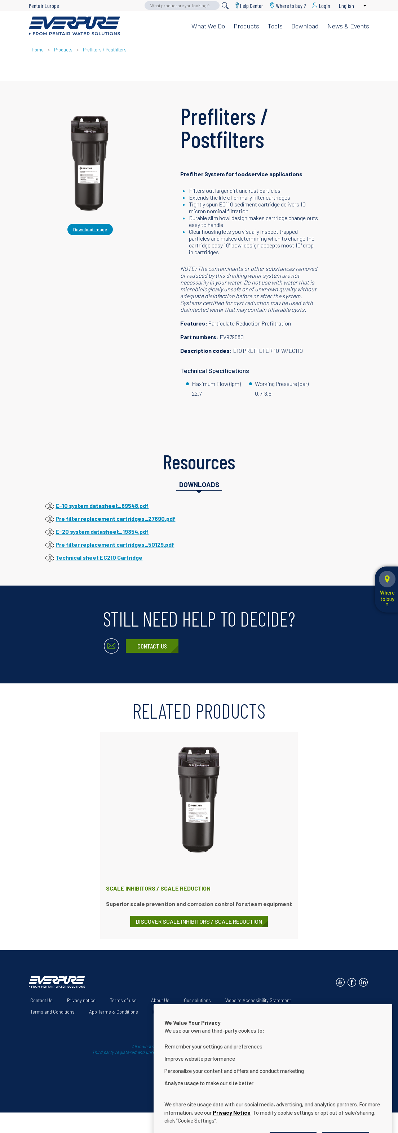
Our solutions (197, 1000)
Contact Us (152, 646)
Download (305, 26)
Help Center (251, 5)
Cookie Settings (241, 1012)
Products (246, 26)
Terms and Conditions (52, 1012)
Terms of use (123, 1000)
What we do (208, 26)
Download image (90, 229)
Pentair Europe (44, 5)
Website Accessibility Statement (258, 1000)
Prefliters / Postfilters (105, 50)
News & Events (348, 26)
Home (38, 50)
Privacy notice (81, 1000)
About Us (160, 1000)
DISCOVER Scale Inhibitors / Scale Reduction (199, 921)
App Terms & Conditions (113, 1012)
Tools (275, 26)
